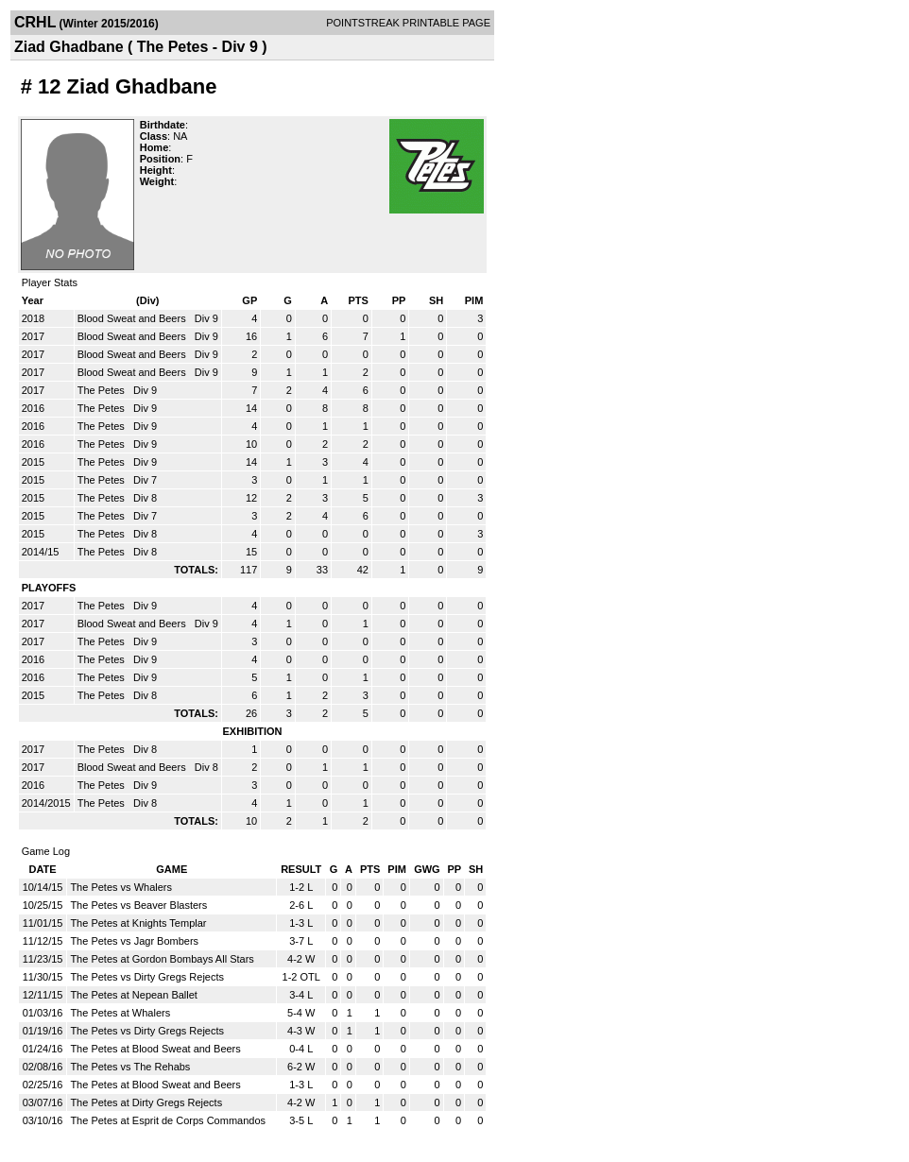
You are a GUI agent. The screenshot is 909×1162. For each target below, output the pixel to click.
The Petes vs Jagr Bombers (134, 941)
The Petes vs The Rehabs (130, 1066)
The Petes (102, 390)
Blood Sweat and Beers (133, 318)
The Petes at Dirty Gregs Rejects (146, 1102)
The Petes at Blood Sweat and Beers (155, 1048)
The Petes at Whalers (120, 1012)
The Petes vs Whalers (121, 887)
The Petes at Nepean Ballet (133, 994)
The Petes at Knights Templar (138, 923)
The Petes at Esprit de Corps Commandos (168, 1120)
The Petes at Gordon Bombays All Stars (161, 959)
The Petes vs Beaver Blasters (138, 905)
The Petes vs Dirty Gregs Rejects (147, 977)
